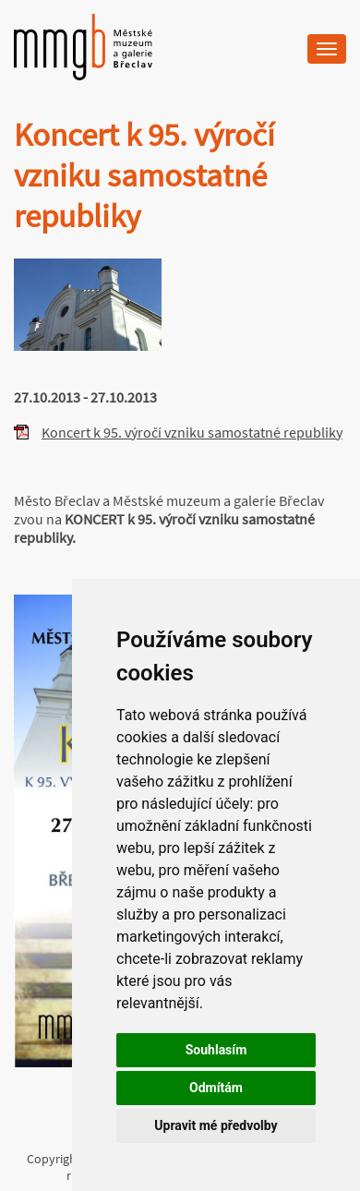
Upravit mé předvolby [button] (215, 1125)
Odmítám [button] (216, 1087)
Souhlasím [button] (216, 1049)
